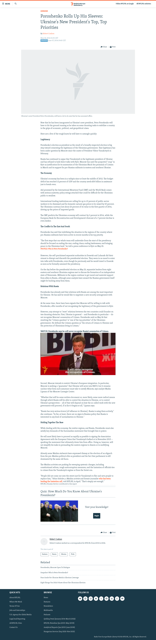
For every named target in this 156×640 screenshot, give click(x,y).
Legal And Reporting (17, 619)
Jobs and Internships (17, 610)
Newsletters (48, 606)
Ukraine (44, 11)
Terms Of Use (14, 606)
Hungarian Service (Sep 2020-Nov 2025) (59, 631)
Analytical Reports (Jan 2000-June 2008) (59, 627)
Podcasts (47, 614)
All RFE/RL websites (144, 4)
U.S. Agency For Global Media (20, 614)
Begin (96, 516)
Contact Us (13, 627)
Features (47, 602)
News (46, 598)
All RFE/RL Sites (15, 623)
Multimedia (48, 610)
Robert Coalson (48, 34)
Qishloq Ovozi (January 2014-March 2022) (60, 619)
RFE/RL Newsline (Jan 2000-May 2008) (59, 623)
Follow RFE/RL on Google (125, 4)
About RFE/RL (14, 598)
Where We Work (15, 602)
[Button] (103, 46)
